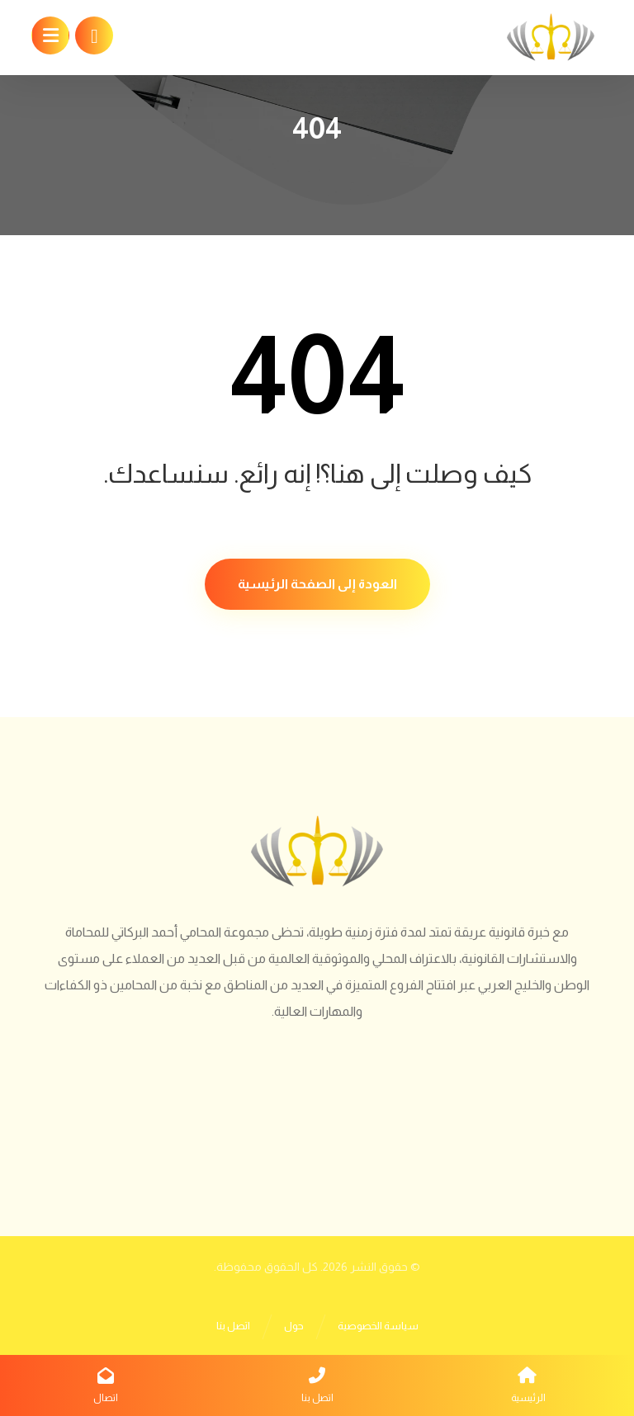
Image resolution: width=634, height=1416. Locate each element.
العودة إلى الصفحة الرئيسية (317, 584)
